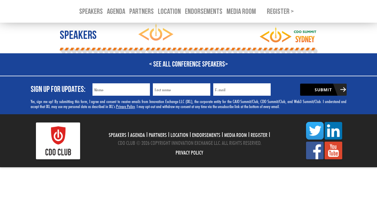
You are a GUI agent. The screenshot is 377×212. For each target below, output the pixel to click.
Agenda (137, 134)
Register (259, 134)
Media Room (235, 134)
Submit (323, 89)
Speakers (117, 134)
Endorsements (206, 134)
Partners (158, 134)
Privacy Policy (125, 106)
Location (179, 134)
